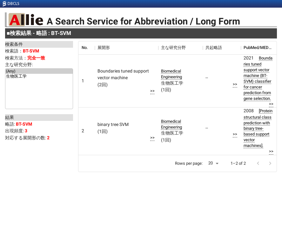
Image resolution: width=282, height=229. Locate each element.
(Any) (39, 71)
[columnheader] (86, 47)
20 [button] (210, 163)
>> (152, 90)
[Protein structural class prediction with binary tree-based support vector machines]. (258, 128)
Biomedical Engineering (171, 74)
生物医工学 (39, 77)
